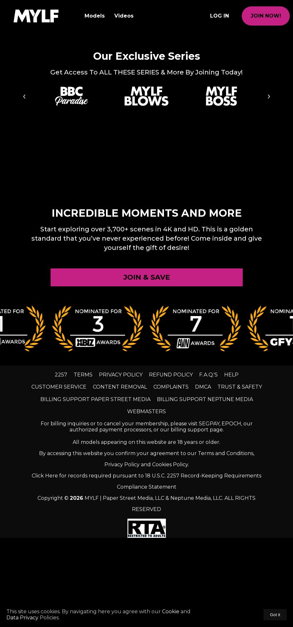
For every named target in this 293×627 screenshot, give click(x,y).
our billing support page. (192, 430)
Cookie (171, 611)
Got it (275, 614)
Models (95, 16)
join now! (266, 16)
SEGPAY (209, 424)
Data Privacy (23, 618)
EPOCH (231, 424)
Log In (219, 16)
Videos (124, 16)
